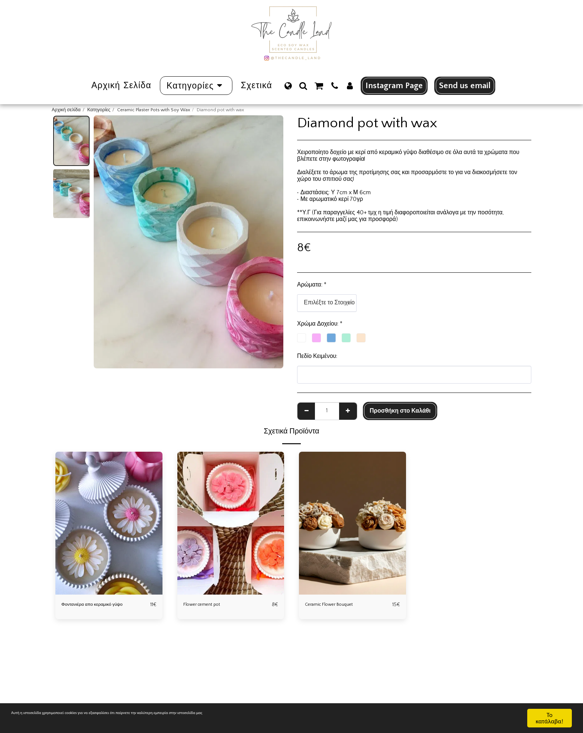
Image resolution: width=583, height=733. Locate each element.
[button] (303, 85)
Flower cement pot (207, 605)
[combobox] (327, 303)
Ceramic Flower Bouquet (335, 605)
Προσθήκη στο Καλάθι (400, 411)
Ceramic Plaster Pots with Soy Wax (153, 109)
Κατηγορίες (98, 109)
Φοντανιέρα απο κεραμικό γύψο (102, 605)
